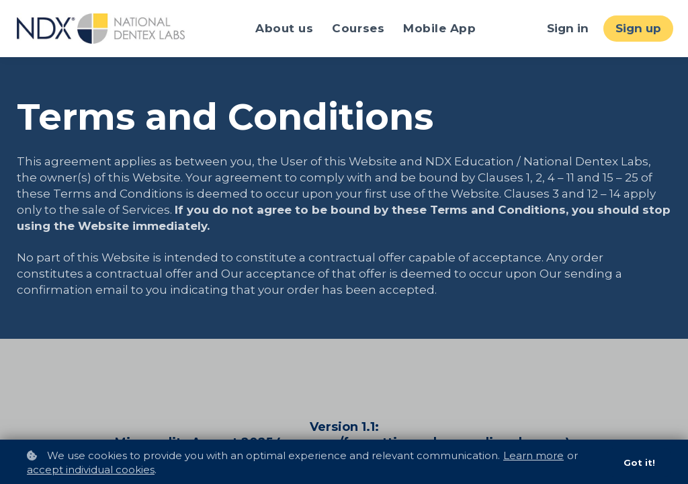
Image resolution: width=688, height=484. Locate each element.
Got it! (639, 462)
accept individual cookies (91, 469)
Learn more (533, 454)
